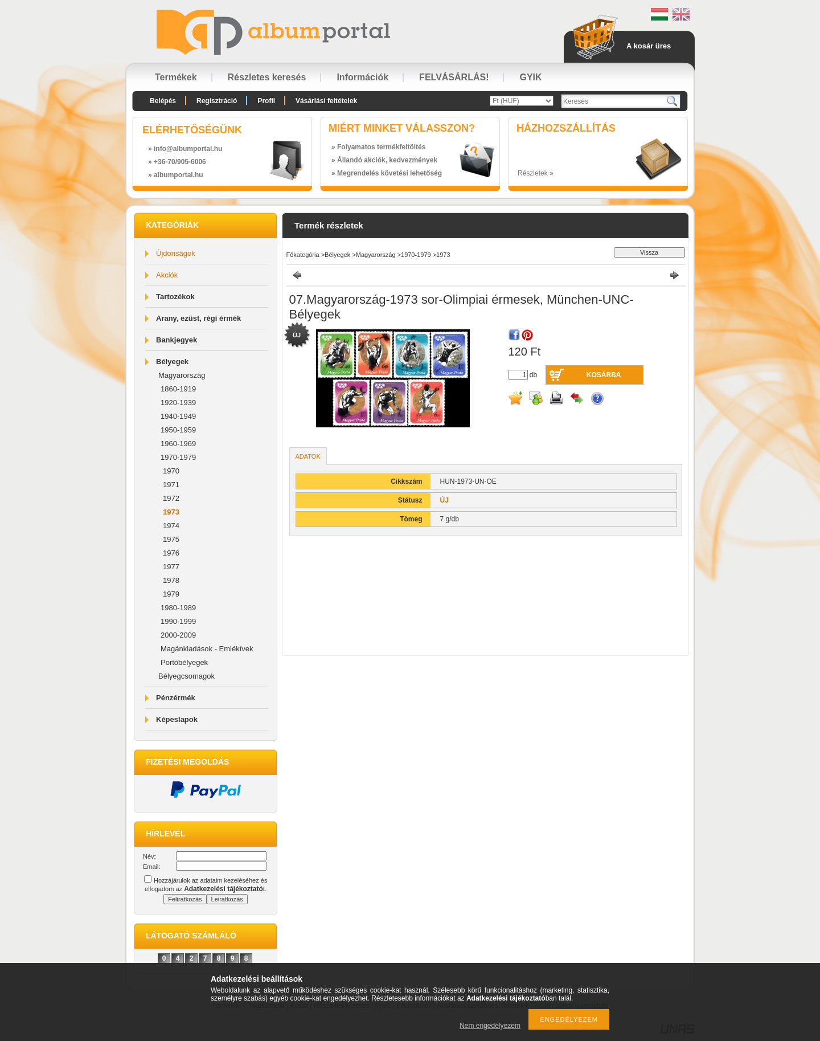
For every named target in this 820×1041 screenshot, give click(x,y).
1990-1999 (178, 621)
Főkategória (302, 254)
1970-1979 (178, 457)
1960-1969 (178, 443)
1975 (171, 539)
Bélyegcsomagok (186, 676)
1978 (171, 580)
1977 (171, 566)
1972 (171, 498)
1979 (171, 594)
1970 (171, 471)
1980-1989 (178, 607)
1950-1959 (178, 430)
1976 (171, 553)
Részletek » (536, 173)
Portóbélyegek (184, 662)
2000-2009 (178, 635)
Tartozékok (175, 296)
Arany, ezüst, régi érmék (198, 318)
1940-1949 (178, 416)
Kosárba (604, 375)
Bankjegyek (176, 340)
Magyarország (181, 375)
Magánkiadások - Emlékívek (207, 648)
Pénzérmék (175, 697)
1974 (171, 525)
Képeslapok (177, 719)
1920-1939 (178, 402)
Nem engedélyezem (490, 1026)
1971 (171, 484)
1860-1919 (178, 389)
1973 (171, 512)
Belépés (163, 101)
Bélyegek (172, 361)
